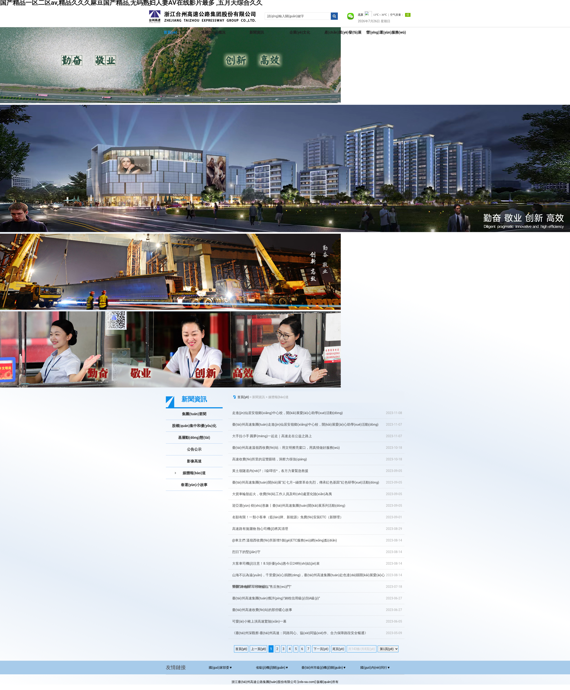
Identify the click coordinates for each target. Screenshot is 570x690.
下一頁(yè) (321, 649)
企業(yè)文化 (299, 32)
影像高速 (194, 461)
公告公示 (194, 449)
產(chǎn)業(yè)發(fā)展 (343, 32)
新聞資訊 (256, 32)
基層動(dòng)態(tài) (194, 437)
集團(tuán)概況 (213, 32)
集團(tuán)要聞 (194, 414)
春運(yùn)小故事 (194, 485)
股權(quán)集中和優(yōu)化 (194, 426)
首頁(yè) (170, 32)
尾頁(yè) (338, 649)
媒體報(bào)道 (194, 473)
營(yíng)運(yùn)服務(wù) (386, 32)
